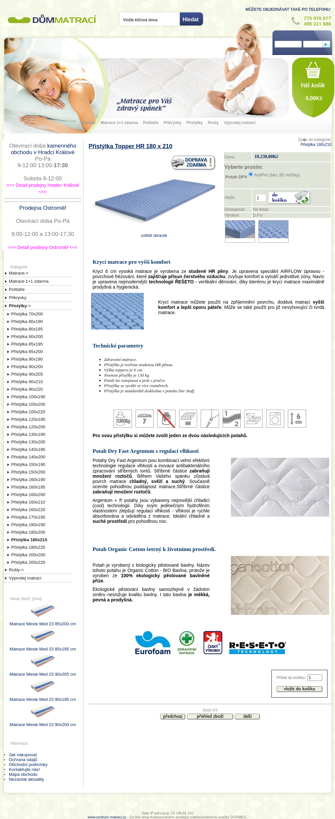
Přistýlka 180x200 (28, 532)
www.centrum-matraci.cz (107, 817)
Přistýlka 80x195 (27, 329)
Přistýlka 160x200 (28, 494)
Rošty (213, 122)
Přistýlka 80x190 (27, 321)
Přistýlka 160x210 (28, 502)
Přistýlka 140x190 (28, 449)
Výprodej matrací (239, 122)
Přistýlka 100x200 (28, 404)
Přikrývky (172, 122)
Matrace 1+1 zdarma (119, 122)
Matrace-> (18, 273)
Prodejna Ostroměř (42, 208)
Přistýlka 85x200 (27, 351)
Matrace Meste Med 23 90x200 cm (42, 722)
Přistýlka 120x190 (28, 419)
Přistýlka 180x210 (316, 144)
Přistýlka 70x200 (27, 314)
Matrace (88, 122)
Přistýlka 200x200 (28, 554)
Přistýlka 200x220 (28, 562)
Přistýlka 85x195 (27, 344)
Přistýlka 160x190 (28, 479)
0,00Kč (314, 98)
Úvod (167, 806)
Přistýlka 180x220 (28, 547)
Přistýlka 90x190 (27, 359)
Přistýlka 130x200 (28, 441)
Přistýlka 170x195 (28, 517)
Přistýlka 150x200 (28, 472)
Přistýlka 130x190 (28, 434)
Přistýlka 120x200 (28, 426)
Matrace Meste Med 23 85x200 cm (42, 621)
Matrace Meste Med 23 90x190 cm (42, 697)
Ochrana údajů (23, 759)
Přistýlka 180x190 (28, 524)
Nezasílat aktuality (26, 779)
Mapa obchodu (23, 774)
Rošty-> (16, 569)
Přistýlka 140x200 (28, 456)
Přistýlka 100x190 (28, 396)
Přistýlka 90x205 (27, 374)
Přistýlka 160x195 (28, 487)
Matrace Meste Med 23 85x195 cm (42, 646)
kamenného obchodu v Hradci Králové (43, 149)
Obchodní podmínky (28, 764)
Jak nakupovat (23, 754)
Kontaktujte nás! (24, 769)
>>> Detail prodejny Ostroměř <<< (42, 247)
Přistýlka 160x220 (28, 509)
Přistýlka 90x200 (27, 366)
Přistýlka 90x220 (27, 389)
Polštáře (150, 122)
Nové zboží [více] (26, 598)
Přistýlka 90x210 (27, 381)
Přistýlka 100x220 (28, 411)
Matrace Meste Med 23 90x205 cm (42, 672)
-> (20, 305)
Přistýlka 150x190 (28, 464)
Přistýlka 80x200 (27, 336)
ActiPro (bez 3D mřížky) (277, 174)
